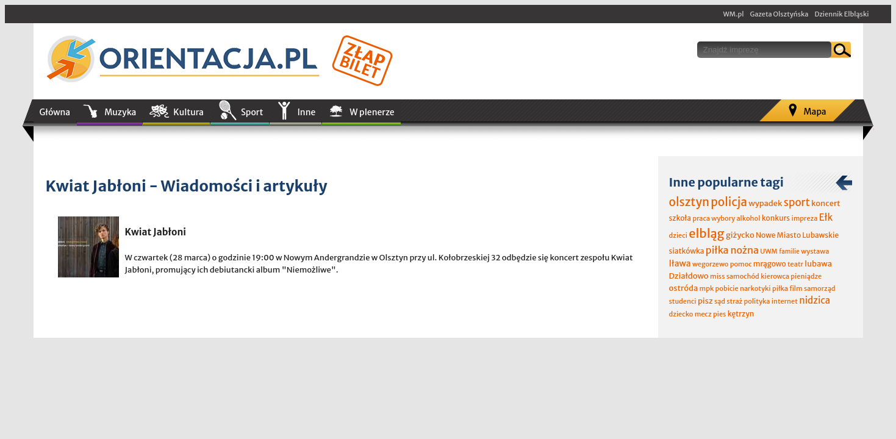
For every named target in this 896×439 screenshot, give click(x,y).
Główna (55, 112)
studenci (683, 301)
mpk (707, 288)
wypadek (765, 203)
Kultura (188, 112)
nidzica (814, 300)
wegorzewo (710, 264)
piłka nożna (732, 250)
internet (785, 301)
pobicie (727, 288)
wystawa (815, 251)
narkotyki (755, 288)
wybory (723, 218)
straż (734, 301)
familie (789, 251)
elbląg (706, 233)
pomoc (741, 264)
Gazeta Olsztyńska (779, 14)
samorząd (819, 288)
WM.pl (733, 14)
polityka (757, 301)
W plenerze (371, 112)
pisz (705, 301)
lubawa (818, 264)
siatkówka (686, 250)
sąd (719, 301)
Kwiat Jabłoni (156, 232)
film (796, 288)
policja (729, 202)
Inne (306, 112)
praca (701, 218)
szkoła (680, 218)
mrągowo (769, 263)
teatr (795, 264)
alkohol (748, 218)
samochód (742, 276)
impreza (804, 218)
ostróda (683, 288)
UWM (769, 251)
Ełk (826, 217)
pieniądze (806, 276)
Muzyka (120, 112)
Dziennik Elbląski (841, 14)
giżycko (740, 235)
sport (797, 202)
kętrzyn (741, 313)
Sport (252, 112)
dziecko (681, 314)
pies (719, 314)
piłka (780, 288)
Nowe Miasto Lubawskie (797, 235)
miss (717, 276)
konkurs (776, 218)
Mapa (814, 111)
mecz (703, 314)
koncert (825, 203)
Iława (680, 263)
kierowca (775, 276)
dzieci (678, 235)
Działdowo (689, 276)
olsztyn (689, 202)
